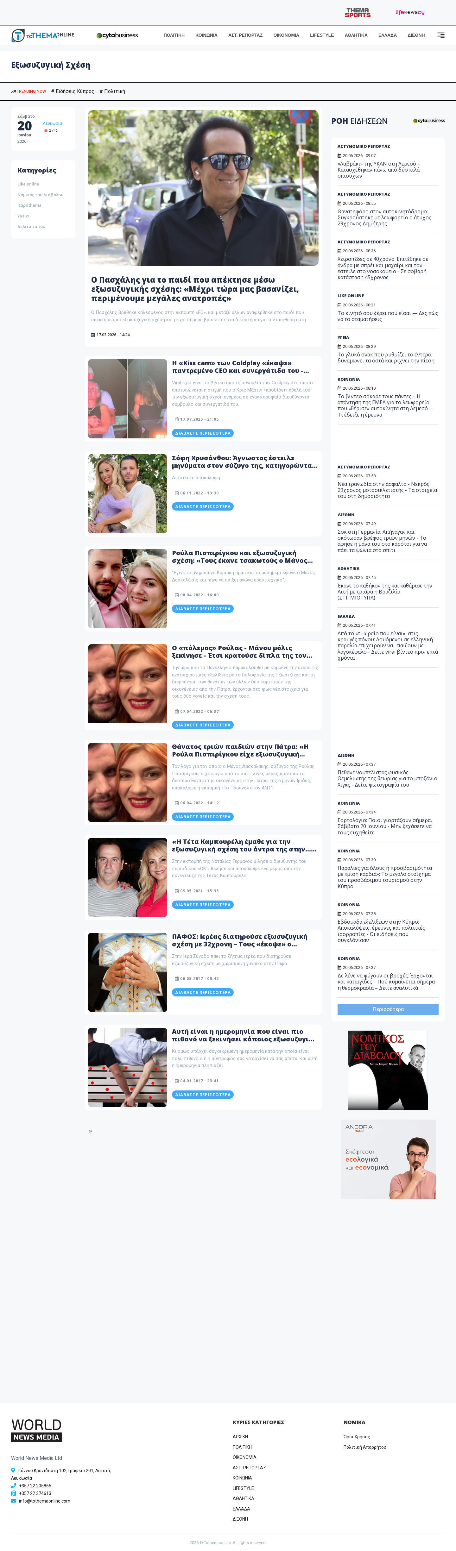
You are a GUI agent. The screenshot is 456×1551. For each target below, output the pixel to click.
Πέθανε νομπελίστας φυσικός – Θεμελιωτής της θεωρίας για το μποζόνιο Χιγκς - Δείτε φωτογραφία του (387, 778)
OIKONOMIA (244, 1457)
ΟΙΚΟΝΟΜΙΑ (286, 35)
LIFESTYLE (322, 35)
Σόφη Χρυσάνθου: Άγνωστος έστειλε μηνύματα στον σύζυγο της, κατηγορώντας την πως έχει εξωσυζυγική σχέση (243, 465)
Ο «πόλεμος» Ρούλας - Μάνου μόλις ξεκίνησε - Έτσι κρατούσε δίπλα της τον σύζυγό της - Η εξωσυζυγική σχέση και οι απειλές (240, 659)
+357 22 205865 (35, 1485)
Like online (28, 184)
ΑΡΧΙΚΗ (240, 1436)
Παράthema (29, 205)
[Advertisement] (386, 446)
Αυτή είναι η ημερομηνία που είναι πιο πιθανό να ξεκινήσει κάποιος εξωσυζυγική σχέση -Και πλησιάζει (244, 1039)
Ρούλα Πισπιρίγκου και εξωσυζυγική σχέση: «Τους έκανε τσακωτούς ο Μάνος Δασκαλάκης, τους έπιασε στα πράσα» (239, 560)
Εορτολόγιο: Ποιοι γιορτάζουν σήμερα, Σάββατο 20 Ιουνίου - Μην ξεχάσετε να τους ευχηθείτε (385, 826)
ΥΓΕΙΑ (343, 337)
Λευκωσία (52, 123)
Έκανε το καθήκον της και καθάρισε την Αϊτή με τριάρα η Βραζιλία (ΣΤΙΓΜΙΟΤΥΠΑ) (385, 591)
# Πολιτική (112, 91)
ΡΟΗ (359, 121)
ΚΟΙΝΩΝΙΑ (206, 35)
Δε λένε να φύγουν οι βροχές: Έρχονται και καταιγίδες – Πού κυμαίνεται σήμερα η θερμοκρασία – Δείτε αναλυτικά (386, 981)
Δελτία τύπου (31, 226)
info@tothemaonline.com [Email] (44, 1501)
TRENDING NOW (28, 91)
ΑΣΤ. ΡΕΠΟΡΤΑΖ (245, 35)
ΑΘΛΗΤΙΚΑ (356, 35)
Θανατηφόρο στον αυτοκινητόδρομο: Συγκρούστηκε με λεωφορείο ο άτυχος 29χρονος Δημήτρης (384, 217)
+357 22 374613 (35, 1493)
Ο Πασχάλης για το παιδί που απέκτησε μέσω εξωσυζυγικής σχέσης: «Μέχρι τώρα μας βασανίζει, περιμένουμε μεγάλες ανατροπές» (195, 288)
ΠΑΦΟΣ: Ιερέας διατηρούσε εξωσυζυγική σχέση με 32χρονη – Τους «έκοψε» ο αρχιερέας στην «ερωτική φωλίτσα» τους (242, 944)
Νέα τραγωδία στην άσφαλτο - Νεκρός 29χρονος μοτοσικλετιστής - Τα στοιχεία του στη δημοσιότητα (387, 489)
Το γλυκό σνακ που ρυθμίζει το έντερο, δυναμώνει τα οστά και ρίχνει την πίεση (386, 357)
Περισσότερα (388, 1009)
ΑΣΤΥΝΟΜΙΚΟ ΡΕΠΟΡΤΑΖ (364, 146)
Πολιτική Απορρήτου (365, 1447)
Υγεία (23, 216)
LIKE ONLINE (351, 295)
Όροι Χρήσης (357, 1436)
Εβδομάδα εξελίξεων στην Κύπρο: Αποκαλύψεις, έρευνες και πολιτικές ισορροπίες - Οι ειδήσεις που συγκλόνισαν (381, 931)
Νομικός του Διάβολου (40, 195)
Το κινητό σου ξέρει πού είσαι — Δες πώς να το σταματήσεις (388, 316)
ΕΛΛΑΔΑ (387, 35)
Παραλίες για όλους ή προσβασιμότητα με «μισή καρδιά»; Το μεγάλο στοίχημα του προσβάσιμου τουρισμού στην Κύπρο (385, 877)
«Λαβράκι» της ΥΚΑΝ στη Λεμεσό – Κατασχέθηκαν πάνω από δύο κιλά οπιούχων (379, 169)
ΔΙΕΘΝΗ (416, 35)
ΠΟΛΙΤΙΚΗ (174, 35)
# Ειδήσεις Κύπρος (72, 91)
